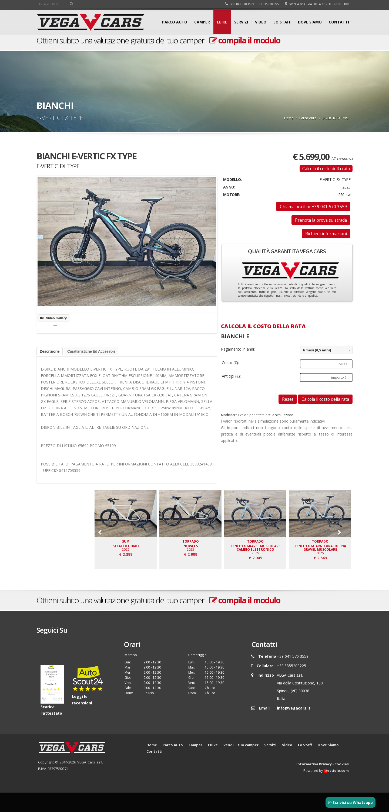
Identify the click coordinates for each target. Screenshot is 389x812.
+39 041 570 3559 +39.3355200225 (252, 4)
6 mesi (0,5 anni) (317, 350)
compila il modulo (244, 40)
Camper (202, 22)
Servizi (241, 22)
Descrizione (49, 371)
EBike (222, 22)
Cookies (341, 783)
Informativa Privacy (314, 783)
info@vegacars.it (293, 727)
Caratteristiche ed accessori (91, 371)
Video (260, 22)
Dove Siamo (310, 22)
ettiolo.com (336, 789)
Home (288, 118)
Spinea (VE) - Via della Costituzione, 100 (316, 4)
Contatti (339, 22)
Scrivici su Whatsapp (350, 802)
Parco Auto (174, 22)
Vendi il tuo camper (241, 764)
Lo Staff (282, 22)
